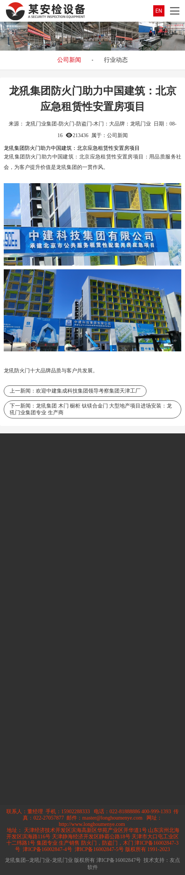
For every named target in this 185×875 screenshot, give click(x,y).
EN (158, 11)
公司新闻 (69, 60)
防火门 (33, 157)
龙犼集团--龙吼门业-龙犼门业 (39, 860)
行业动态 (116, 60)
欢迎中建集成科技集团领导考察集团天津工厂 (88, 391)
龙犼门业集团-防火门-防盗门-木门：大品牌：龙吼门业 (88, 124)
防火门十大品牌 (32, 370)
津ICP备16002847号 (118, 860)
